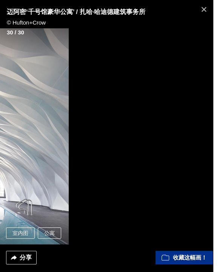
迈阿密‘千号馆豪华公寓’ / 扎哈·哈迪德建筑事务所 (76, 11)
